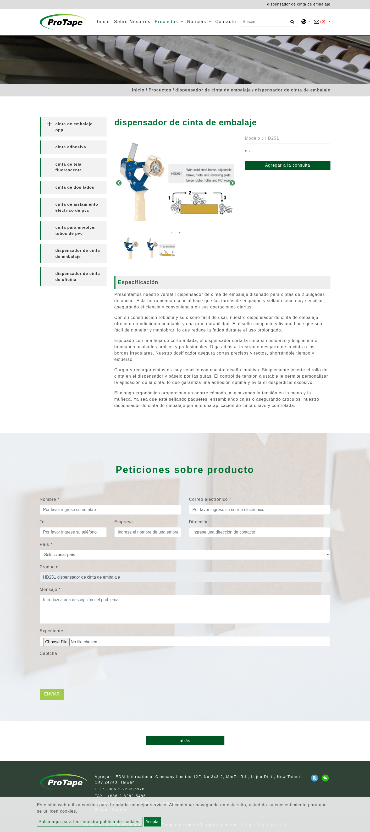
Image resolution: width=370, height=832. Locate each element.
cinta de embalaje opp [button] (74, 127)
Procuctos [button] (167, 21)
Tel (43, 522)
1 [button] (171, 232)
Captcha (48, 653)
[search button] (291, 24)
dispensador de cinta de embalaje (213, 90)
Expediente (51, 631)
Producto (49, 567)
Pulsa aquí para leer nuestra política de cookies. (89, 821)
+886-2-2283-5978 (125, 789)
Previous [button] (118, 182)
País (46, 544)
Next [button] (231, 182)
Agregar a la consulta (287, 165)
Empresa (123, 522)
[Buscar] (268, 22)
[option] (175, 183)
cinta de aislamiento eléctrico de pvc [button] (77, 207)
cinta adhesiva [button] (71, 147)
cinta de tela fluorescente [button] (69, 167)
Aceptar (152, 821)
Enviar (52, 694)
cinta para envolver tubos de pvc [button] (76, 230)
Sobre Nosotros (132, 21)
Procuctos (159, 90)
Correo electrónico (210, 499)
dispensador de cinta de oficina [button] (78, 276)
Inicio (104, 21)
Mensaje (50, 589)
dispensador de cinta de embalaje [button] (78, 253)
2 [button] (179, 232)
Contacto (225, 21)
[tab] (73, 127)
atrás (185, 740)
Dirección (199, 522)
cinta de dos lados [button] (75, 187)
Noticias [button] (197, 21)
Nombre (50, 499)
